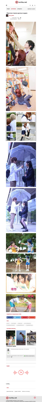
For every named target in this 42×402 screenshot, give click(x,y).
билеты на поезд (26, 391)
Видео (8, 8)
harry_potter (11, 15)
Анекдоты (19, 8)
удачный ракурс (20, 325)
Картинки (13, 8)
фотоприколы (27, 323)
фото (8, 323)
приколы (20, 323)
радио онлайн (18, 391)
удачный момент (11, 325)
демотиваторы (10, 391)
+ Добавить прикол (31, 8)
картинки (14, 323)
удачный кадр (29, 325)
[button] (32, 5)
